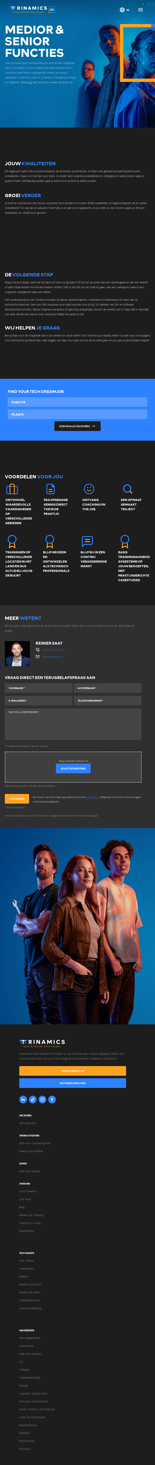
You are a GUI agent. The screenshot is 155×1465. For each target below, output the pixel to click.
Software (24, 1370)
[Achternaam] (108, 688)
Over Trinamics (28, 1191)
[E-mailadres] (38, 700)
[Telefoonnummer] (108, 700)
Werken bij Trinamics (31, 1215)
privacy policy (93, 797)
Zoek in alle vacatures (77, 426)
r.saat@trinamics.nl (52, 657)
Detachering (26, 1231)
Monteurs (25, 1449)
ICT (21, 1362)
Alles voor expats (29, 1171)
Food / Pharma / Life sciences (37, 1409)
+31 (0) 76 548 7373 (52, 650)
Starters (23, 1276)
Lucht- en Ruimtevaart (32, 1417)
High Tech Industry (30, 1354)
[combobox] (77, 402)
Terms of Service (83, 816)
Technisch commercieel (33, 1401)
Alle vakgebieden (29, 1338)
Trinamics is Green (30, 1223)
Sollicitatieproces (29, 1300)
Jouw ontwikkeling (30, 1308)
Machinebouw (28, 1425)
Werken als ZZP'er (29, 1292)
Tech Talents (26, 1261)
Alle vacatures (27, 1123)
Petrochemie (26, 1441)
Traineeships (26, 1268)
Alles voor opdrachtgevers (35, 1143)
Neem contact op (72, 1070)
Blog (21, 1207)
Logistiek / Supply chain (33, 1393)
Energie (23, 1385)
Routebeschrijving (73, 1083)
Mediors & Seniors (30, 1284)
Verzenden (17, 798)
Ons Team (25, 1199)
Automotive (26, 1346)
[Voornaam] (38, 688)
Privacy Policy (63, 816)
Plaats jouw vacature (31, 1151)
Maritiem (24, 1433)
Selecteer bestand (73, 768)
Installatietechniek (29, 1377)
